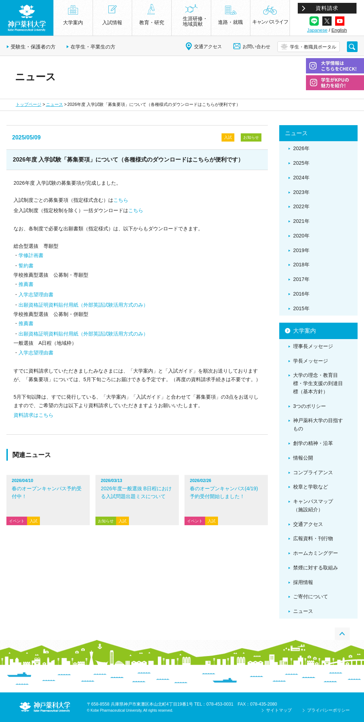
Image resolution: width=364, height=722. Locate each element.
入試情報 (112, 22)
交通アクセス (208, 46)
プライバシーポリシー (328, 710)
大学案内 (73, 22)
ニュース (54, 104)
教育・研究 (151, 22)
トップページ (28, 104)
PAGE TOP (342, 634)
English (339, 30)
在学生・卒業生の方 (93, 47)
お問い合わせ (256, 46)
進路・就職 (230, 22)
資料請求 (327, 8)
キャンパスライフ (270, 22)
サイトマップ (279, 710)
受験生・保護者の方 (33, 47)
